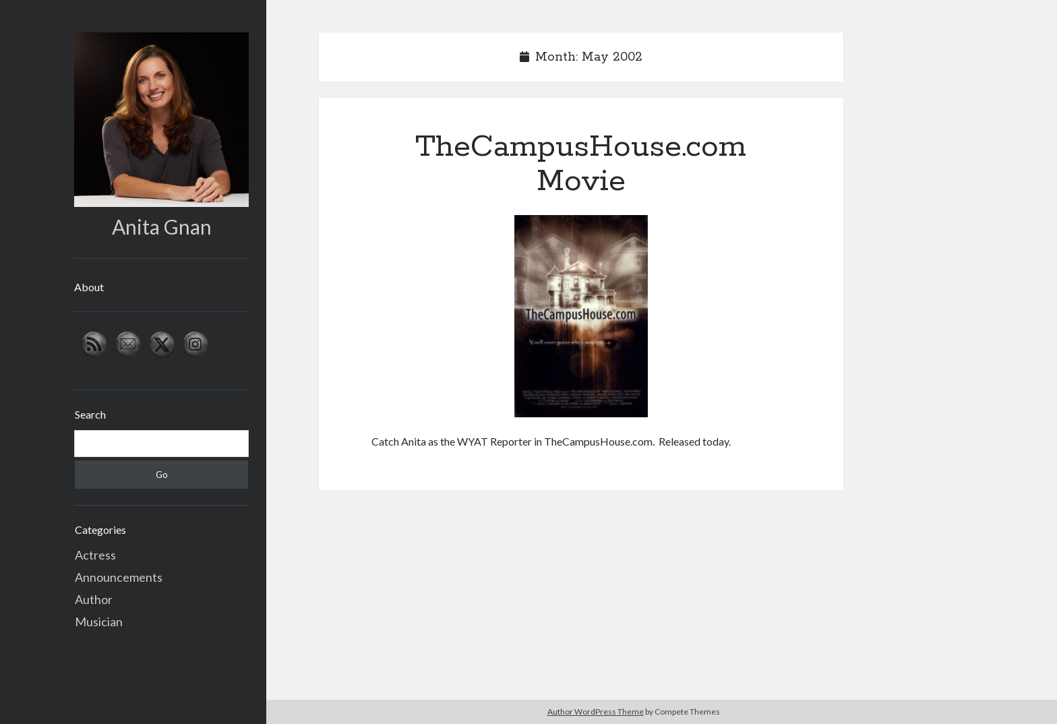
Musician (99, 621)
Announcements (118, 577)
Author (94, 599)
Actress (95, 554)
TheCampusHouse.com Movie (580, 164)
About (89, 286)
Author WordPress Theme (595, 711)
